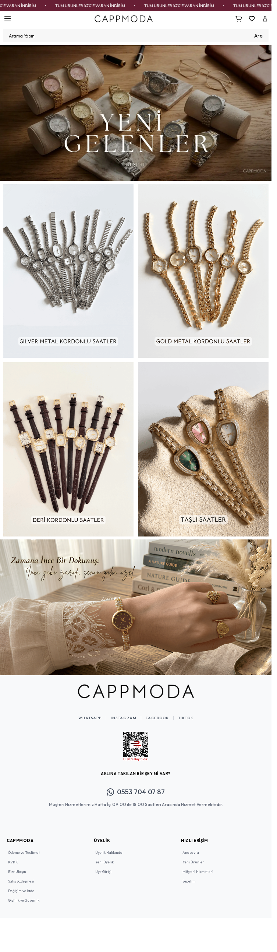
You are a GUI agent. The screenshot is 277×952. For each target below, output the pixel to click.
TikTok (185, 718)
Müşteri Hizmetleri (197, 871)
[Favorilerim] (251, 18)
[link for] (135, 113)
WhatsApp (90, 718)
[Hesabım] (265, 18)
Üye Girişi (103, 871)
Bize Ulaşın (17, 871)
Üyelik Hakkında (108, 852)
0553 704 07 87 (136, 792)
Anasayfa (190, 852)
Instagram (123, 718)
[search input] (136, 35)
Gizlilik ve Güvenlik (23, 900)
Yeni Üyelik (104, 862)
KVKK (13, 862)
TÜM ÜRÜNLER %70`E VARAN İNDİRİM (100, 5)
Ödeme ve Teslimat (24, 852)
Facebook (157, 718)
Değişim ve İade (21, 890)
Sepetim (189, 881)
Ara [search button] (258, 35)
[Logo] (123, 18)
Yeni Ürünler (193, 862)
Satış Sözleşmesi (21, 881)
